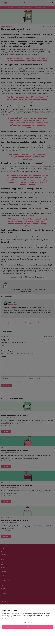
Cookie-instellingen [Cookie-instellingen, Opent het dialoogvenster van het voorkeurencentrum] (27, 622)
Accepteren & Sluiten (27, 626)
